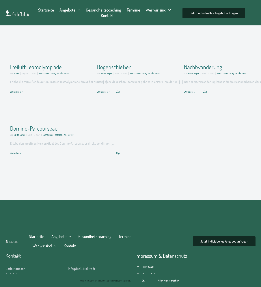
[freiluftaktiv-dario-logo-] (11, 241)
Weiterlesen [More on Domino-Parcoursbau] (15, 153)
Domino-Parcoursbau (34, 128)
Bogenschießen (114, 67)
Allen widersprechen (168, 280)
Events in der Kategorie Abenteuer (54, 73)
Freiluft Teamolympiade (36, 67)
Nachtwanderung (203, 67)
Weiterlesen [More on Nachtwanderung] (189, 91)
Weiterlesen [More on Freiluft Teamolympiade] (15, 91)
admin (16, 73)
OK (143, 280)
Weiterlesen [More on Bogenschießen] (102, 91)
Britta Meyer (106, 73)
